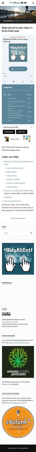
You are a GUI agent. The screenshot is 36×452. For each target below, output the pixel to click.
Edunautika (8, 197)
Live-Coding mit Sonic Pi (16, 168)
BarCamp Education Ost (12, 201)
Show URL (21, 132)
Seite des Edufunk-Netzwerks (16, 403)
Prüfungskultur (12, 187)
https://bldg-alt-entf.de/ (10, 322)
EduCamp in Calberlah (12, 161)
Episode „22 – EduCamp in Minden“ (17, 191)
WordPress (24, 448)
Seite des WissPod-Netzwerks (19, 342)
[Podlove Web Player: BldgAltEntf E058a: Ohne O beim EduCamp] (18, 79)
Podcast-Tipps (12, 175)
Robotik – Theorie (13, 179)
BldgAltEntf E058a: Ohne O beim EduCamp (17, 29)
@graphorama (7, 384)
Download (9, 132)
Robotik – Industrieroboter (16, 183)
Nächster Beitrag (18, 218)
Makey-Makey (12, 172)
